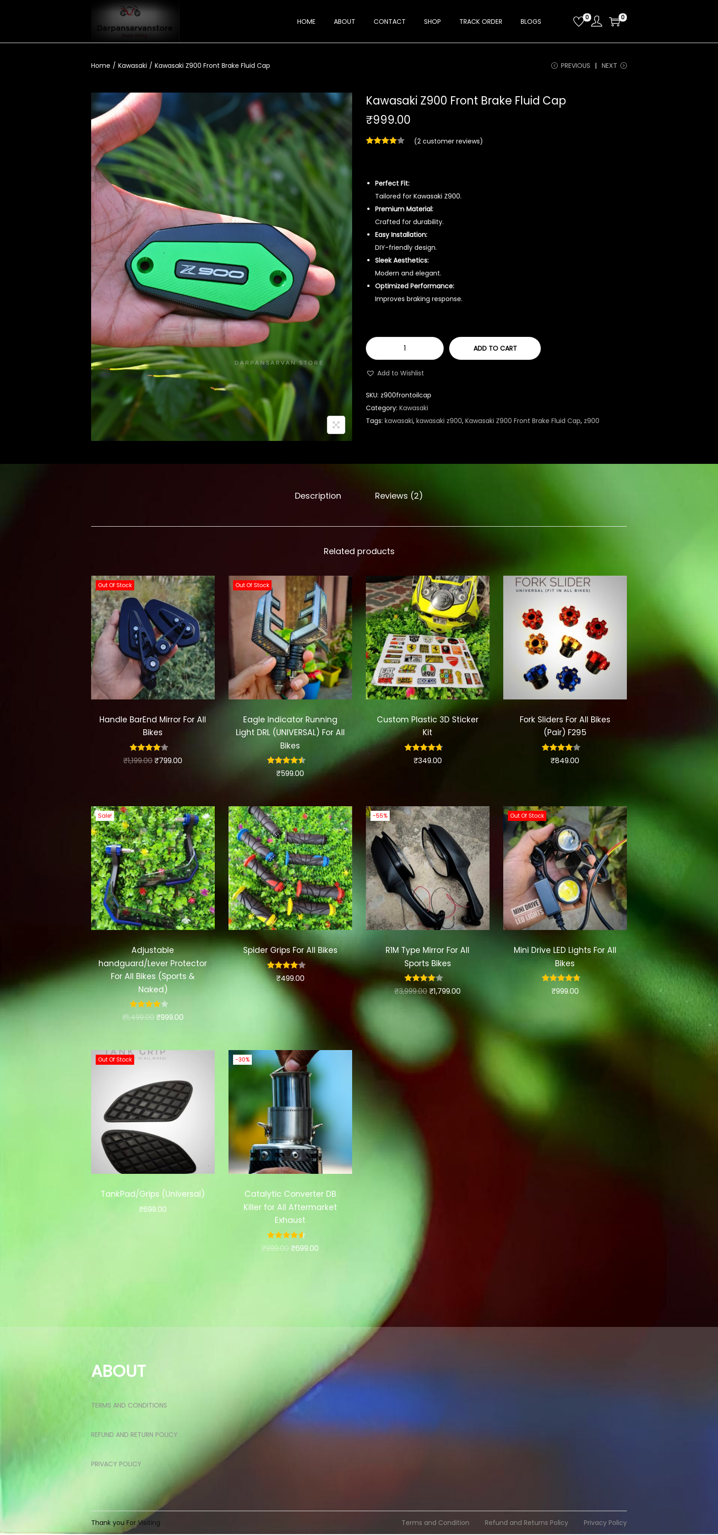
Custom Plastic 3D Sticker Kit (427, 727)
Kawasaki (132, 65)
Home (100, 65)
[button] (395, 375)
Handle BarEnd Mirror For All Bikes (153, 727)
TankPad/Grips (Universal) (153, 1202)
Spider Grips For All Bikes (290, 951)
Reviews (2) (397, 497)
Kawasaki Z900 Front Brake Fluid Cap (523, 423)
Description (320, 497)
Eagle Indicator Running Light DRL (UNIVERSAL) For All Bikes (290, 733)
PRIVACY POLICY (116, 1464)
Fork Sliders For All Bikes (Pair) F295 (565, 727)
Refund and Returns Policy (526, 1523)
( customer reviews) (448, 143)
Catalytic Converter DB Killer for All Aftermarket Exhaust (290, 1208)
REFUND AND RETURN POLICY (134, 1435)
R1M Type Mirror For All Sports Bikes (427, 958)
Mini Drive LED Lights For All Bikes (565, 958)
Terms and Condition (435, 1523)
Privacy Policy (605, 1523)
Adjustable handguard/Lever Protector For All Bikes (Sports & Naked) (153, 971)
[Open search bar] (562, 21)
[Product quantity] (404, 350)
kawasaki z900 (439, 423)
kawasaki (399, 423)
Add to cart (495, 350)
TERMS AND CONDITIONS (129, 1406)
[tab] (320, 497)
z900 (591, 423)
